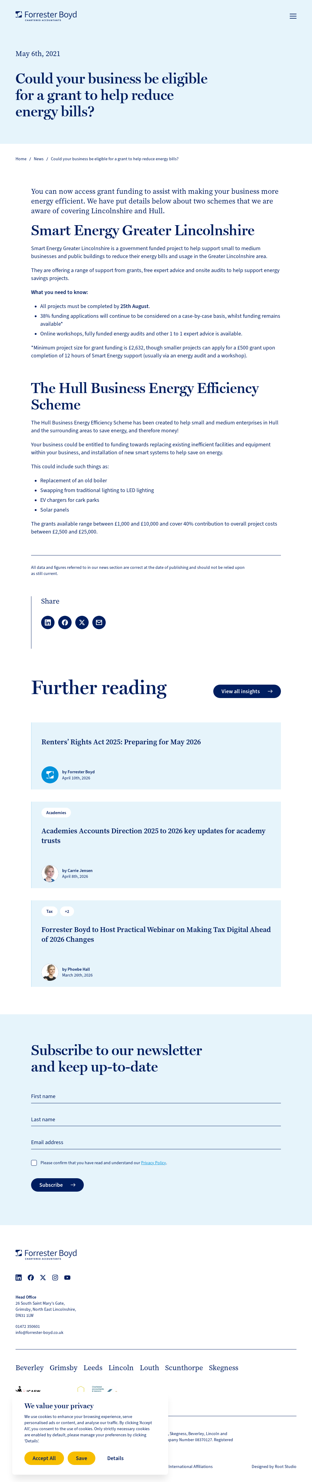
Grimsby (63, 1368)
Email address (47, 1142)
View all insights (247, 691)
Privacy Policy (153, 1162)
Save (81, 1458)
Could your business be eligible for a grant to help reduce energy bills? (115, 158)
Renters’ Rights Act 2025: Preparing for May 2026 (121, 742)
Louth (149, 1368)
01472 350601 (28, 1326)
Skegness (223, 1368)
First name (43, 1096)
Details (115, 1458)
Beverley (30, 1368)
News (39, 158)
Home (21, 158)
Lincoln (121, 1368)
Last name (43, 1119)
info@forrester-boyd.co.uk (39, 1332)
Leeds (92, 1368)
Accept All (44, 1458)
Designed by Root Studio (274, 1466)
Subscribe (57, 1185)
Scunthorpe (184, 1368)
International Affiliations (190, 1466)
